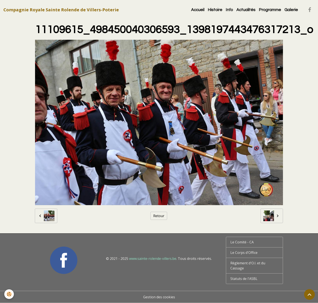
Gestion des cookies (159, 297)
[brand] (61, 10)
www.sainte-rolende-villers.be (152, 258)
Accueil (197, 10)
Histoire (215, 10)
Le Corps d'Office (244, 252)
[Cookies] (9, 294)
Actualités (245, 10)
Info (229, 10)
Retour (158, 215)
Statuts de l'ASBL (244, 278)
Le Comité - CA (242, 242)
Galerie (291, 10)
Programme (270, 10)
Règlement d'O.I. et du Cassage (247, 266)
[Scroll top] (309, 294)
